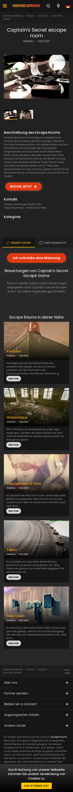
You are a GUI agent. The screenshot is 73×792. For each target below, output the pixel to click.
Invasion (14, 351)
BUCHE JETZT (21, 186)
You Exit (42, 15)
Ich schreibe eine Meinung (36, 258)
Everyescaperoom (12, 15)
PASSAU (28, 41)
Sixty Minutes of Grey (24, 484)
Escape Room (59, 737)
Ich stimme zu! (36, 786)
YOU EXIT (44, 41)
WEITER (14, 444)
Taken (12, 550)
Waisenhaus (17, 418)
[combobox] (58, 6)
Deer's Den (15, 616)
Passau (30, 15)
